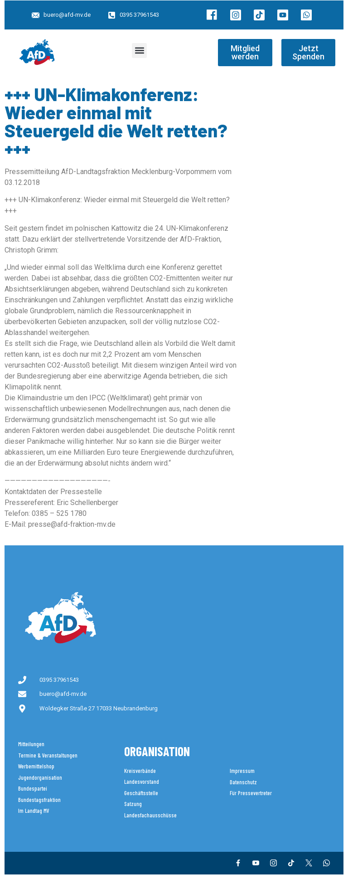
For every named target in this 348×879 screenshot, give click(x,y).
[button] (139, 50)
